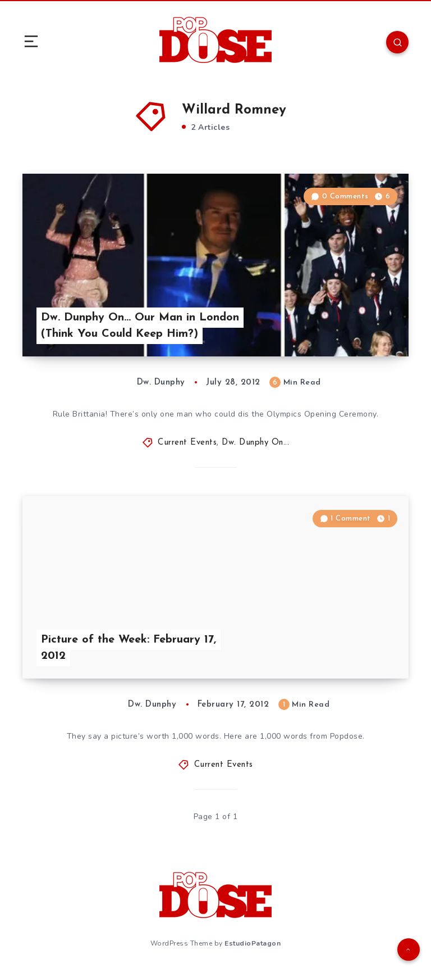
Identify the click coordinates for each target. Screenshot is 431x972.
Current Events (187, 442)
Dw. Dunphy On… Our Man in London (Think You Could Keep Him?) (140, 326)
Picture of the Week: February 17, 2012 (128, 648)
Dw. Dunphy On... (255, 442)
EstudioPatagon (252, 943)
